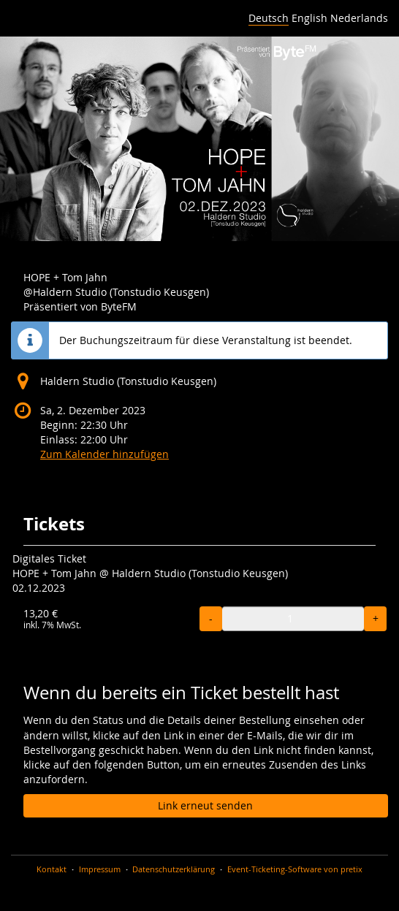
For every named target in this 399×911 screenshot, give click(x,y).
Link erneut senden (205, 805)
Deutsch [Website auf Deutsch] (268, 18)
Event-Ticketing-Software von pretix (294, 869)
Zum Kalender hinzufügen (104, 454)
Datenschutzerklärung (173, 869)
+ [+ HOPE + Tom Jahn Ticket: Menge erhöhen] (376, 618)
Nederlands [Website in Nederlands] (359, 18)
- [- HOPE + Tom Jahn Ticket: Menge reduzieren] (211, 618)
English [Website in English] (309, 18)
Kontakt (51, 869)
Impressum (100, 869)
